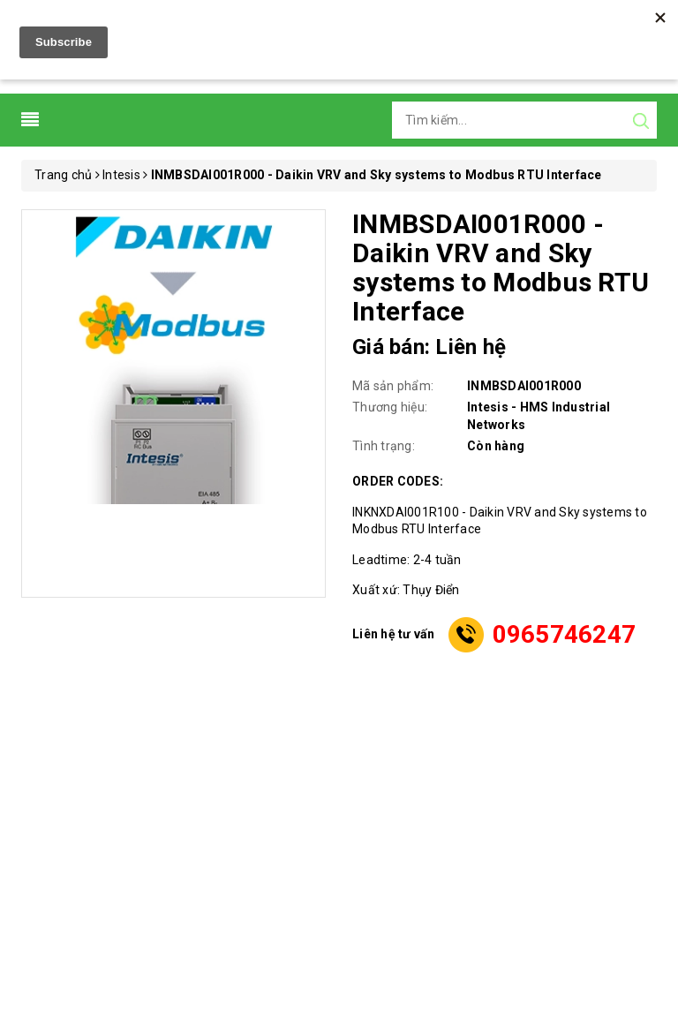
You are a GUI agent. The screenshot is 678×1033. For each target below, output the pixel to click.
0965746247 (565, 634)
